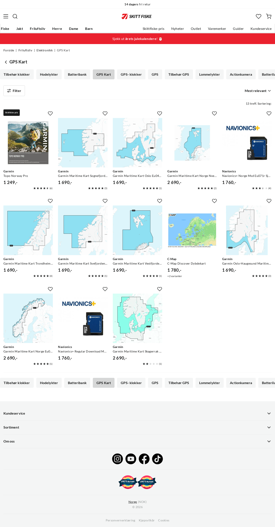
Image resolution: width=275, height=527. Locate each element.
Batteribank (77, 74)
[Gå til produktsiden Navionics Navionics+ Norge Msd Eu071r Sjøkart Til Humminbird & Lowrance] (247, 142)
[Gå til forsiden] (137, 16)
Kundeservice (261, 29)
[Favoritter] (259, 16)
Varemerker (217, 29)
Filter (14, 91)
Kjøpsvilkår (147, 520)
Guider (238, 29)
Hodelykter (49, 74)
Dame (73, 29)
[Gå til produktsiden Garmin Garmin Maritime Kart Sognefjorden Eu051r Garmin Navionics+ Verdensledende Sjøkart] (82, 142)
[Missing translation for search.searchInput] (15, 16)
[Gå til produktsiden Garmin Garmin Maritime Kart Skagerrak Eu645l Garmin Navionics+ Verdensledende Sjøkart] (137, 318)
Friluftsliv (38, 29)
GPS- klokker (131, 74)
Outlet (196, 29)
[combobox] (257, 90)
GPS (155, 74)
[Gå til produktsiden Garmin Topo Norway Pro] (28, 142)
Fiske (5, 29)
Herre (57, 29)
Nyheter (177, 29)
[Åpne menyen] (5, 16)
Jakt (19, 29)
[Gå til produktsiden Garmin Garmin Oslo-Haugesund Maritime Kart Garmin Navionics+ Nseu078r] (247, 230)
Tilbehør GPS (178, 74)
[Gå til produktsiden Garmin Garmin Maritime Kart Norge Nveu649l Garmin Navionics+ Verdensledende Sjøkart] (192, 142)
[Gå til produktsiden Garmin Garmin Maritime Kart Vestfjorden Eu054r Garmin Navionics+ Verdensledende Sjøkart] (137, 230)
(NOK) (137, 502)
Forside (8, 50)
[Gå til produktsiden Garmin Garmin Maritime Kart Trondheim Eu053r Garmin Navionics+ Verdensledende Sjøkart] (28, 230)
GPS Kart (103, 74)
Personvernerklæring (120, 520)
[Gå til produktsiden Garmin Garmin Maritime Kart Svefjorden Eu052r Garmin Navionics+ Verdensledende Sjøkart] (82, 230)
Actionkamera (241, 74)
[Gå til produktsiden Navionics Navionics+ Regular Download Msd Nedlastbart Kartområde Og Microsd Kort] (82, 318)
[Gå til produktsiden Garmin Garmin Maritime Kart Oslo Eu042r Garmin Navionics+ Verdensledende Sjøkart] (137, 142)
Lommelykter (209, 74)
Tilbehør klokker (17, 74)
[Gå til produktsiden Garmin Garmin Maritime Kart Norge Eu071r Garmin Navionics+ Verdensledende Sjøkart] (28, 318)
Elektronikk (45, 50)
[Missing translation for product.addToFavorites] (50, 113)
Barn (89, 29)
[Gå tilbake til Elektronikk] (6, 62)
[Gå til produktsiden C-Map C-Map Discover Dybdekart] (192, 230)
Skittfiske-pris (153, 29)
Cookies (163, 520)
